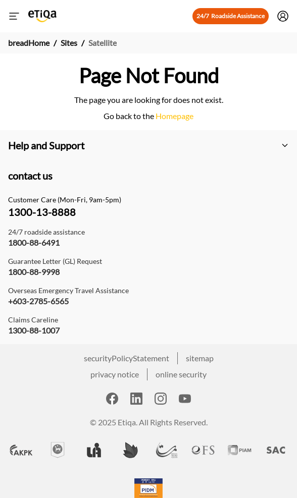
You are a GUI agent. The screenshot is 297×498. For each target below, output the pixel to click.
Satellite (102, 42)
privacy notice (114, 374)
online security (181, 374)
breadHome (28, 42)
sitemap (200, 358)
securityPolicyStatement (126, 358)
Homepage (173, 116)
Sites (69, 42)
